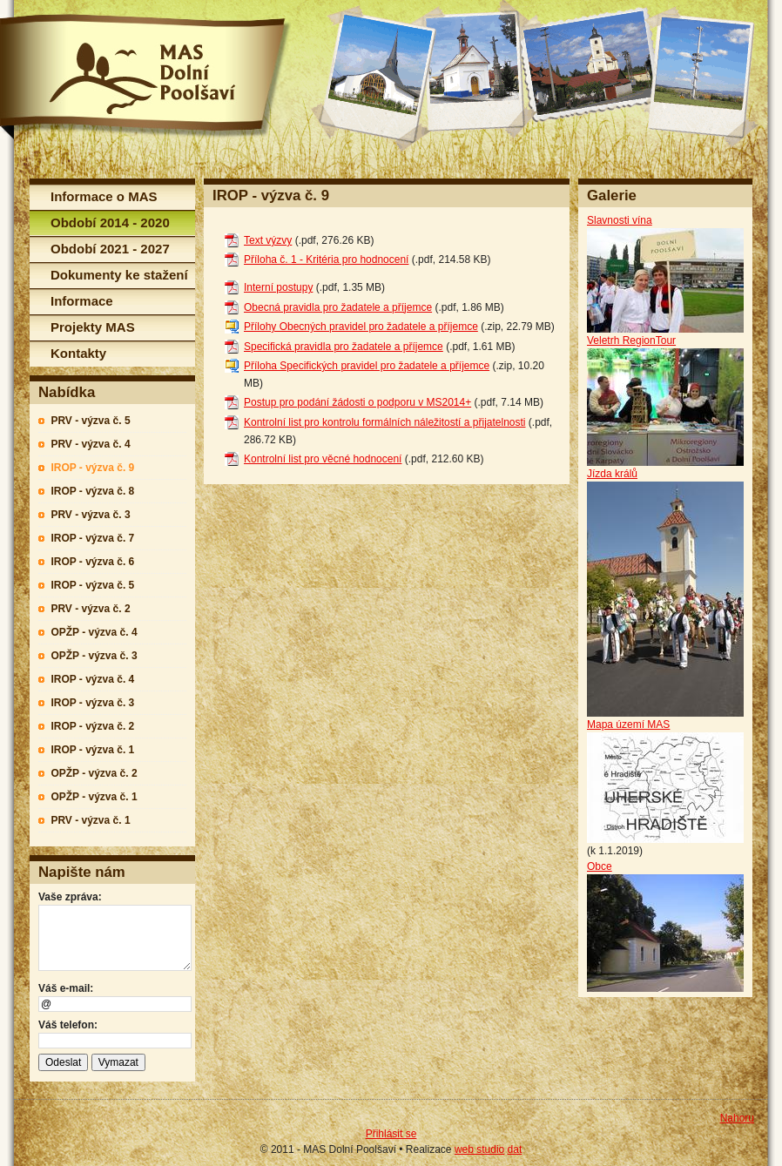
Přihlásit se (391, 1134)
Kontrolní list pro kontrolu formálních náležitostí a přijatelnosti (385, 422)
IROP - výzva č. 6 (92, 562)
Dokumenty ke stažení (119, 274)
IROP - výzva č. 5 (92, 585)
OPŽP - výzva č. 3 (94, 656)
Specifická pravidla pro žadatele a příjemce (343, 346)
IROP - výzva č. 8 (92, 491)
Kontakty (78, 353)
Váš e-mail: (65, 988)
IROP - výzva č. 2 (92, 726)
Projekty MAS (93, 327)
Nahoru (737, 1118)
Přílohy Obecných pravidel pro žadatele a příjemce (361, 326)
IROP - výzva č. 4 (92, 679)
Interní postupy (278, 287)
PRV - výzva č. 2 (90, 609)
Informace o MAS (104, 196)
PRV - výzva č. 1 (90, 820)
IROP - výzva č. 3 (92, 703)
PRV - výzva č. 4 (90, 444)
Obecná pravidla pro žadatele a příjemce (338, 307)
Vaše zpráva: (70, 897)
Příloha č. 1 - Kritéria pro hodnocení (326, 259)
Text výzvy (268, 240)
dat (515, 1149)
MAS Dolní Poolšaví (145, 76)
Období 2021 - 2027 (110, 248)
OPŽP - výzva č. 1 (94, 797)
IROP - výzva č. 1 (92, 750)
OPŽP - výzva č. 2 (94, 773)
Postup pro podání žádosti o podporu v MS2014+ (357, 402)
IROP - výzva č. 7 (92, 538)
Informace (82, 300)
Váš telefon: (68, 1025)
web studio (479, 1149)
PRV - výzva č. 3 (90, 515)
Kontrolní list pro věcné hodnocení (322, 459)
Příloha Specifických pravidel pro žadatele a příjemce (366, 366)
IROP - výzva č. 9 (92, 468)
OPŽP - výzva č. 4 (94, 632)
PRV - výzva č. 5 (90, 421)
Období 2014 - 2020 (110, 222)
